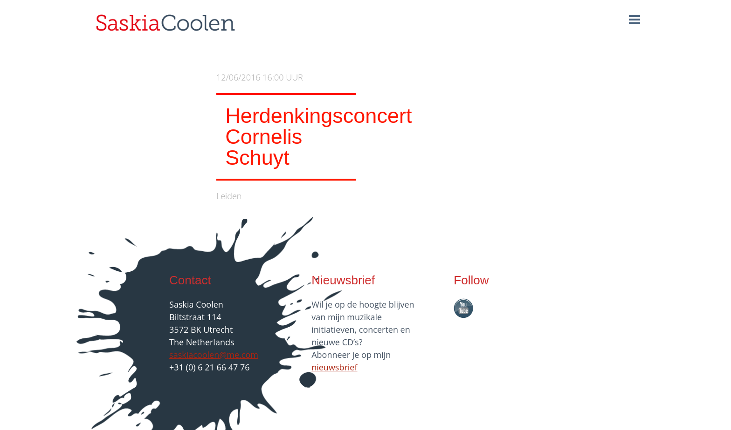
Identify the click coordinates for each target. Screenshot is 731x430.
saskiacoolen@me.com (213, 354)
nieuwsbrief (334, 367)
